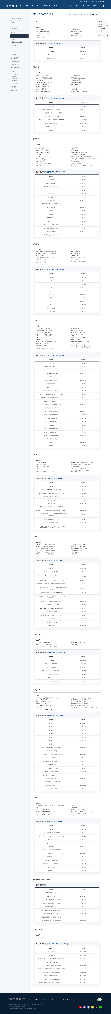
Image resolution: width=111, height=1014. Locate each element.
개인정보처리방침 (44, 999)
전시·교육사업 (15, 52)
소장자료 (69, 6)
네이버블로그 (100, 1007)
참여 (63, 6)
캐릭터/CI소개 (14, 87)
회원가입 (93, 1)
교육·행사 (56, 6)
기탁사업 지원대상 (16, 74)
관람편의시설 (29, 6)
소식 (82, 6)
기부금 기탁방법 (15, 76)
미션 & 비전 (14, 28)
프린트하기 (100, 14)
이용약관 (36, 999)
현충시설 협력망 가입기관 (18, 64)
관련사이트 (14, 91)
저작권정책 (54, 999)
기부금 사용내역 (15, 83)
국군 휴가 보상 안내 (101, 28)
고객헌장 (29, 999)
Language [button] (102, 1)
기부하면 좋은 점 (16, 78)
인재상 (13, 32)
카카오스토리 (92, 1007)
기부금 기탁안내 (15, 68)
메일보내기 (97, 14)
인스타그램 (84, 1007)
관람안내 (100, 21)
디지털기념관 (46, 6)
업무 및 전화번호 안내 (17, 42)
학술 (76, 6)
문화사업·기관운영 (16, 54)
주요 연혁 (14, 22)
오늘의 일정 (100, 24)
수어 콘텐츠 (80, 1)
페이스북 (88, 1007)
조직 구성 (13, 36)
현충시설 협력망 (15, 58)
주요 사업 (13, 46)
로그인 (87, 1)
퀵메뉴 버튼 (107, 25)
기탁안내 (14, 71)
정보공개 (94, 6)
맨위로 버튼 (107, 35)
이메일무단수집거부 (64, 999)
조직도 (13, 39)
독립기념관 (13, 6)
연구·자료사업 (15, 49)
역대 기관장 (14, 24)
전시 (38, 6)
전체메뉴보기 (104, 5)
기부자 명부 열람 (16, 81)
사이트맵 (73, 999)
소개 (88, 6)
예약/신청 (100, 26)
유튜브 (80, 1007)
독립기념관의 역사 (16, 18)
